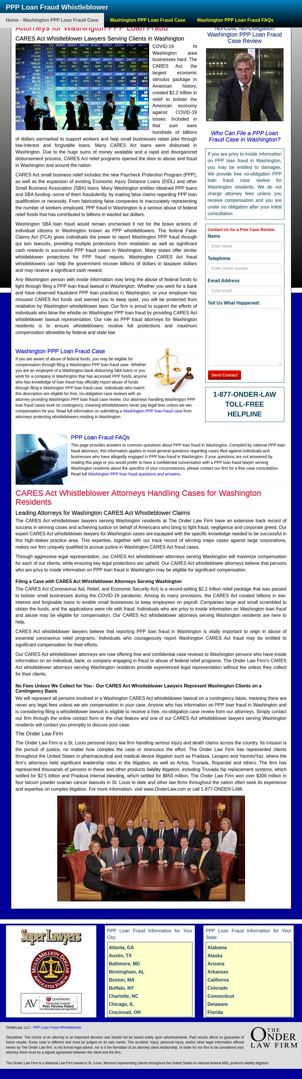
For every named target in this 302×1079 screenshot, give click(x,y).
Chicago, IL (121, 1004)
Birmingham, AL (126, 971)
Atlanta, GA (121, 947)
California (218, 979)
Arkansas (217, 971)
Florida (215, 1012)
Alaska (215, 955)
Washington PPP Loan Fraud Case (147, 20)
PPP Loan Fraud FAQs (100, 437)
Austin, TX (120, 955)
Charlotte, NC (123, 996)
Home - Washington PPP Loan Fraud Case (52, 20)
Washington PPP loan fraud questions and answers (134, 474)
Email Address (224, 280)
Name (214, 236)
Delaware (217, 1004)
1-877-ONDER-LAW (244, 394)
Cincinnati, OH (125, 1012)
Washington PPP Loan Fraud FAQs (235, 20)
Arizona (216, 963)
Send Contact (225, 375)
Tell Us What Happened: (234, 302)
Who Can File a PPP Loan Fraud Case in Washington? (245, 136)
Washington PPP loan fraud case (152, 411)
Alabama (217, 947)
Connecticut (220, 996)
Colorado (217, 988)
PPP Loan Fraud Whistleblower (57, 7)
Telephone (219, 258)
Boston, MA (122, 979)
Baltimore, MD (124, 963)
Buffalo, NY (121, 988)
